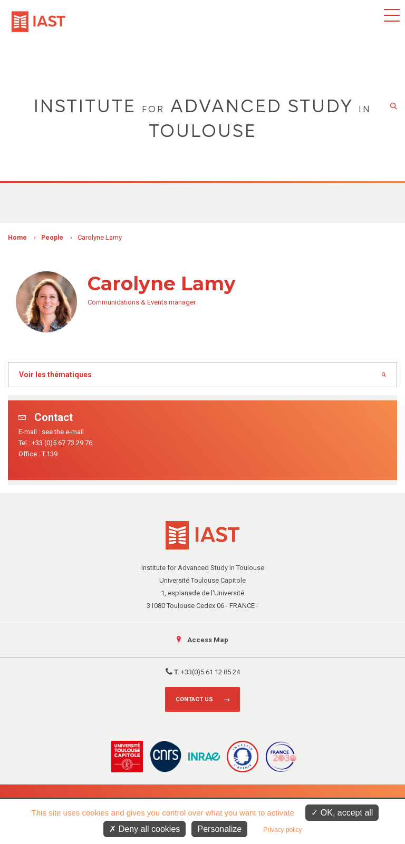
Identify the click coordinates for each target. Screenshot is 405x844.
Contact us (194, 699)
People (52, 237)
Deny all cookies (144, 829)
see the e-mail (63, 432)
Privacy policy (282, 829)
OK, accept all (342, 812)
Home (17, 237)
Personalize (219, 829)
